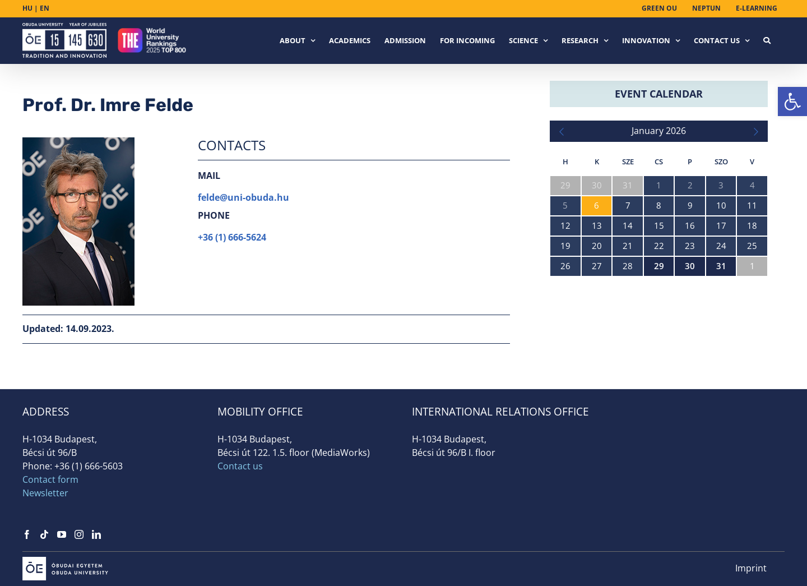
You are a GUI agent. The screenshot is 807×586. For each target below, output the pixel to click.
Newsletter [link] (45, 493)
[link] (792, 101)
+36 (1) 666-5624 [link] (232, 237)
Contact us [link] (240, 466)
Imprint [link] (751, 568)
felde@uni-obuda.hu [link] (243, 197)
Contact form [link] (50, 479)
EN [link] (44, 8)
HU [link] (27, 8)
